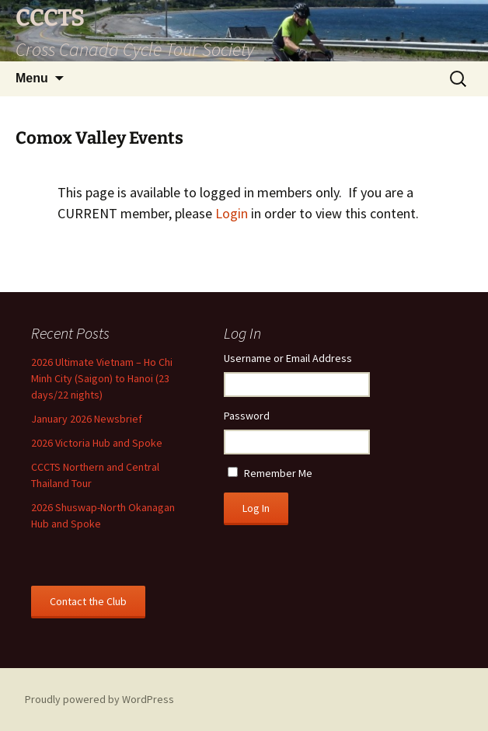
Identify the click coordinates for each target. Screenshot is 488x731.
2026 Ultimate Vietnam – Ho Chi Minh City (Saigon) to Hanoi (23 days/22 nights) (102, 378)
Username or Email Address (288, 358)
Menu (32, 78)
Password (247, 416)
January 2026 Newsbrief (86, 419)
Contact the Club (88, 601)
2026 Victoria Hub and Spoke (96, 443)
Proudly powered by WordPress (99, 699)
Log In (256, 508)
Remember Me (278, 473)
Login (231, 213)
